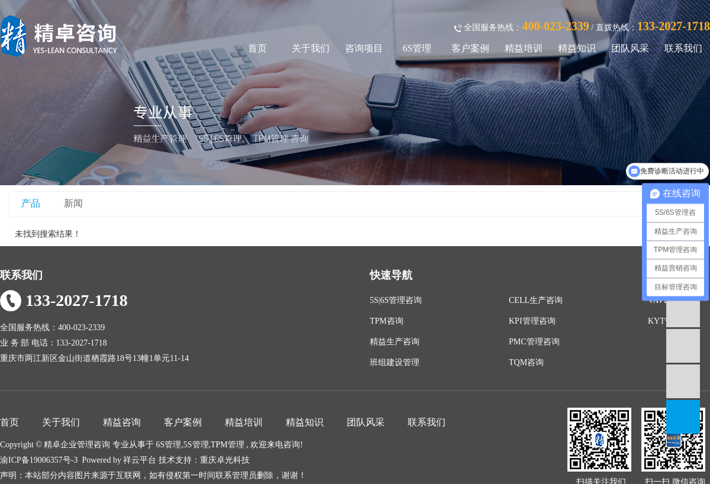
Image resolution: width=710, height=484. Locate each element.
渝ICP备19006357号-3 (39, 460)
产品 (30, 203)
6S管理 (417, 48)
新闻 (73, 203)
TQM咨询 (526, 362)
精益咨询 (122, 422)
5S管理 (196, 444)
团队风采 (630, 48)
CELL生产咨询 (536, 300)
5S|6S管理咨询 (396, 300)
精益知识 (577, 48)
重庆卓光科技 (225, 460)
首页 (257, 48)
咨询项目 (364, 48)
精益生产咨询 (394, 341)
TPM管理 (227, 444)
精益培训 (524, 48)
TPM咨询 (387, 321)
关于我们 (311, 48)
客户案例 (470, 48)
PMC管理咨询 (534, 341)
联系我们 (683, 48)
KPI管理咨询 (532, 321)
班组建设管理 (394, 362)
